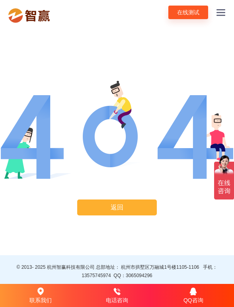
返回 (117, 207)
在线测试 (188, 12)
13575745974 (96, 275)
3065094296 (139, 275)
